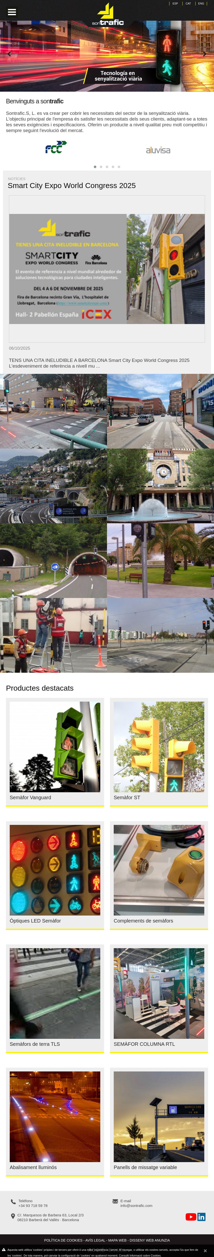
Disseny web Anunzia (150, 1240)
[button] (95, 166)
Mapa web (117, 1240)
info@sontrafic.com (136, 1205)
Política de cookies (63, 1240)
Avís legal (95, 1240)
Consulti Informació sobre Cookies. (140, 1255)
